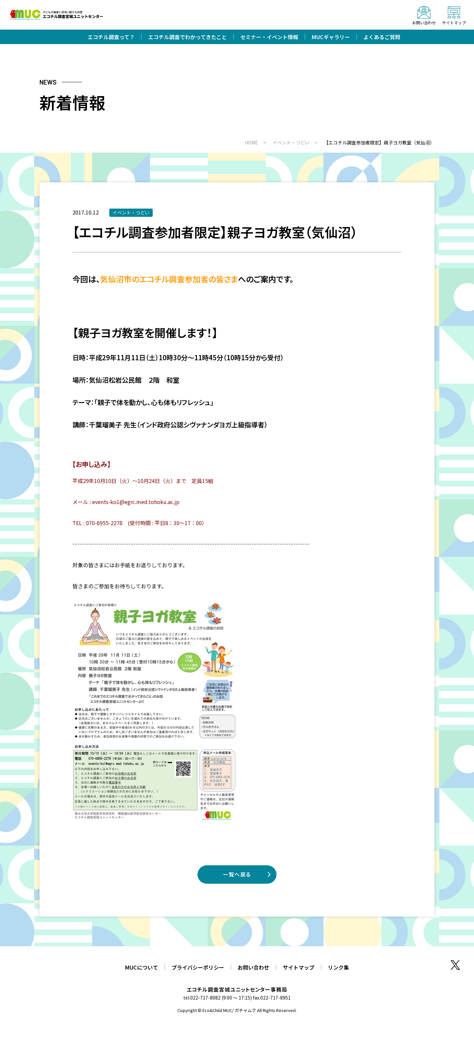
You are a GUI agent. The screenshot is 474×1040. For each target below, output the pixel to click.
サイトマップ (298, 967)
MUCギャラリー (331, 37)
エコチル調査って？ (111, 37)
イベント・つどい (131, 212)
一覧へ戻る (237, 874)
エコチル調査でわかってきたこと (187, 37)
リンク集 (338, 967)
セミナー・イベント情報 (269, 37)
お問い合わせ (253, 967)
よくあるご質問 (381, 37)
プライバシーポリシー (197, 967)
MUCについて (141, 967)
